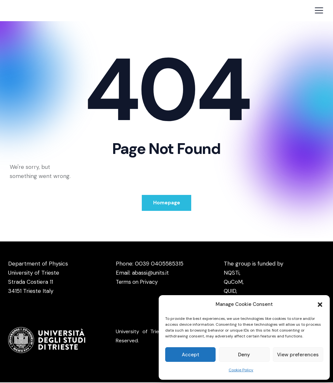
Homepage (166, 203)
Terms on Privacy (138, 282)
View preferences (298, 354)
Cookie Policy (241, 370)
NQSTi (232, 273)
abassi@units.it (150, 273)
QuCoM (233, 282)
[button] (320, 304)
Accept (190, 354)
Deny (244, 354)
